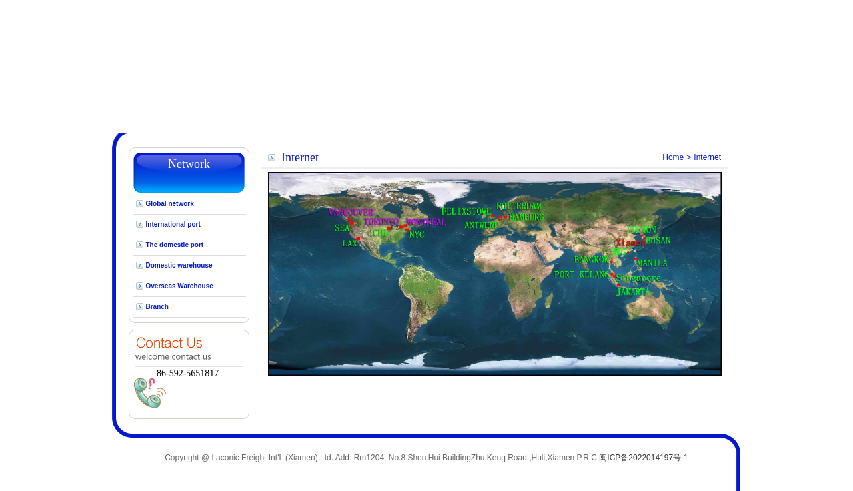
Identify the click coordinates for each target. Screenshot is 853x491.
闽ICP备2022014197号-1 (643, 457)
